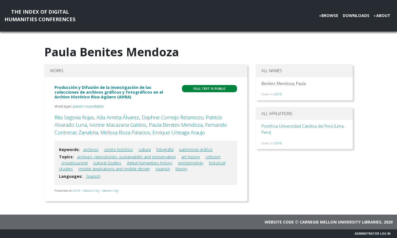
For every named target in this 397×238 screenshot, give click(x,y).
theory (182, 168)
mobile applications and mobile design (114, 168)
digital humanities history (149, 163)
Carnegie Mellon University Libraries (340, 222)
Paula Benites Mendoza (176, 125)
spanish (163, 168)
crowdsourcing (74, 163)
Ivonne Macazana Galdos (117, 125)
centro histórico (118, 149)
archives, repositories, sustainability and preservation (126, 156)
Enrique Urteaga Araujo (178, 132)
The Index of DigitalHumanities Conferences (39, 15)
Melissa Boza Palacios (125, 132)
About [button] (383, 15)
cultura (145, 149)
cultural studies (107, 163)
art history (190, 156)
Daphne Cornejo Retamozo (172, 117)
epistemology (190, 163)
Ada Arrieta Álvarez (118, 117)
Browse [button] (329, 15)
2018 (278, 94)
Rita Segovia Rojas (74, 117)
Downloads (356, 15)
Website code (279, 222)
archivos (90, 149)
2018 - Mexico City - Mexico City (95, 190)
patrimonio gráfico (196, 149)
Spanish (93, 176)
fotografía (165, 149)
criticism (213, 156)
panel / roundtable (88, 106)
